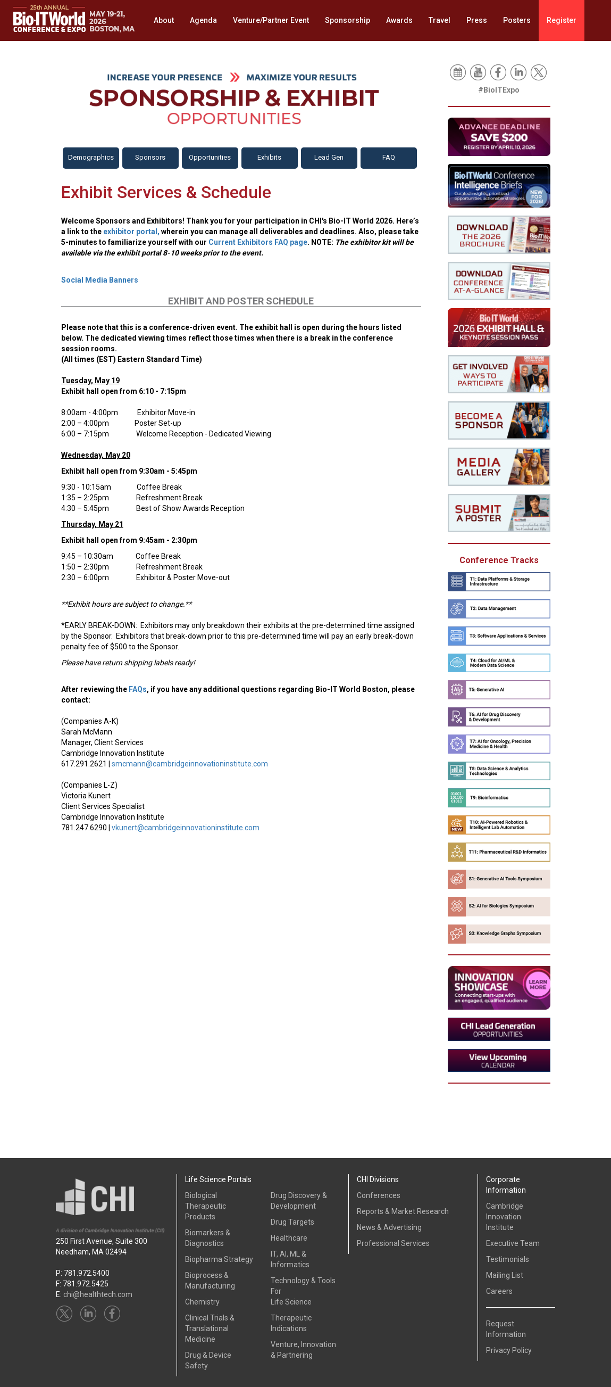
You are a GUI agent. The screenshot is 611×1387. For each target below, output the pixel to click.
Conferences (378, 1195)
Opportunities (210, 157)
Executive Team (513, 1243)
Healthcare (289, 1238)
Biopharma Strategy (219, 1259)
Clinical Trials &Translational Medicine (210, 1328)
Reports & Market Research (403, 1211)
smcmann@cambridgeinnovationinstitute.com (190, 763)
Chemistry (202, 1302)
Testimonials (507, 1259)
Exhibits (269, 157)
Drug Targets (292, 1222)
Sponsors (150, 157)
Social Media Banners (99, 280)
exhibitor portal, (131, 231)
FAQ (388, 157)
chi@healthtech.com (97, 1294)
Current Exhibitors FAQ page (257, 242)
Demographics (91, 157)
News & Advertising (389, 1227)
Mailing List (504, 1275)
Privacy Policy (509, 1350)
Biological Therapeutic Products (205, 1206)
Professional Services (393, 1243)
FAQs (138, 689)
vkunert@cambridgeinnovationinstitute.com (186, 827)
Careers (499, 1291)
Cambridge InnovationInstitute (504, 1217)
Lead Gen (329, 157)
